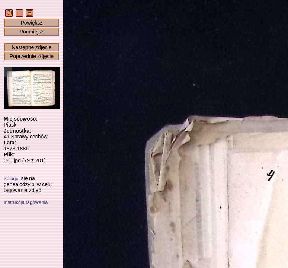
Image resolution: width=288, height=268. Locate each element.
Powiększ (31, 23)
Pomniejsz (32, 32)
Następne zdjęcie (31, 47)
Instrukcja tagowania (26, 202)
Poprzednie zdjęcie (32, 56)
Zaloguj (12, 178)
